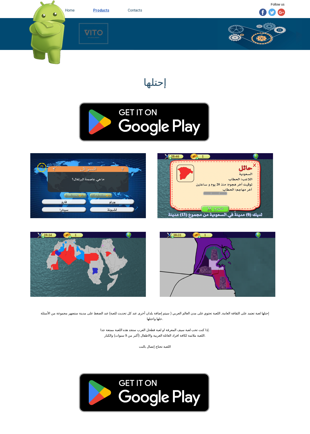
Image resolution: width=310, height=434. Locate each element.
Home (70, 10)
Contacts (135, 10)
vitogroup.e (41, 430)
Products (101, 10)
